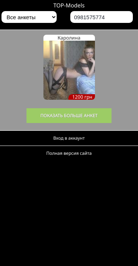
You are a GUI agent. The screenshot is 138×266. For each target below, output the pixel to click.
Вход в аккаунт (69, 138)
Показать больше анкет (69, 115)
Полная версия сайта (69, 153)
